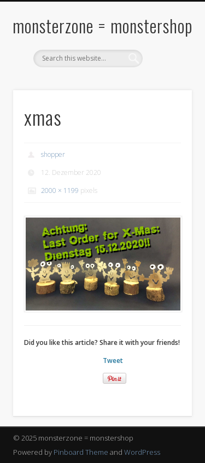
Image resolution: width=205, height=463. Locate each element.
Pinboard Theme (81, 452)
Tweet (113, 360)
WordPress (142, 452)
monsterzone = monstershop (102, 25)
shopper (53, 154)
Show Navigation (166, 98)
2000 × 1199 (60, 190)
